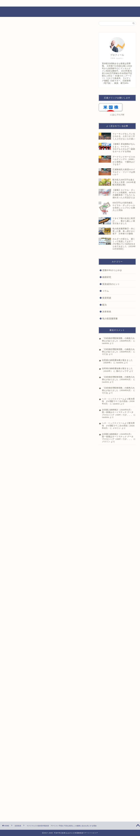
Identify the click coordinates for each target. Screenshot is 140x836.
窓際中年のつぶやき (112, 270)
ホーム (23, 3)
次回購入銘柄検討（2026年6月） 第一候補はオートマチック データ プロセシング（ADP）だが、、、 (118, 412)
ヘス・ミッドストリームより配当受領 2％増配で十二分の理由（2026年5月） (118, 401)
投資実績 (106, 298)
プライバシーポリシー (88, 3)
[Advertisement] (48, 103)
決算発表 (13, 26)
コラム (105, 291)
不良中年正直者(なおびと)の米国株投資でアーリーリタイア (70, 11)
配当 (104, 305)
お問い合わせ (56, 3)
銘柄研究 (106, 277)
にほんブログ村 (16, 446)
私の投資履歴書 (110, 318)
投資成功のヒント (111, 284)
